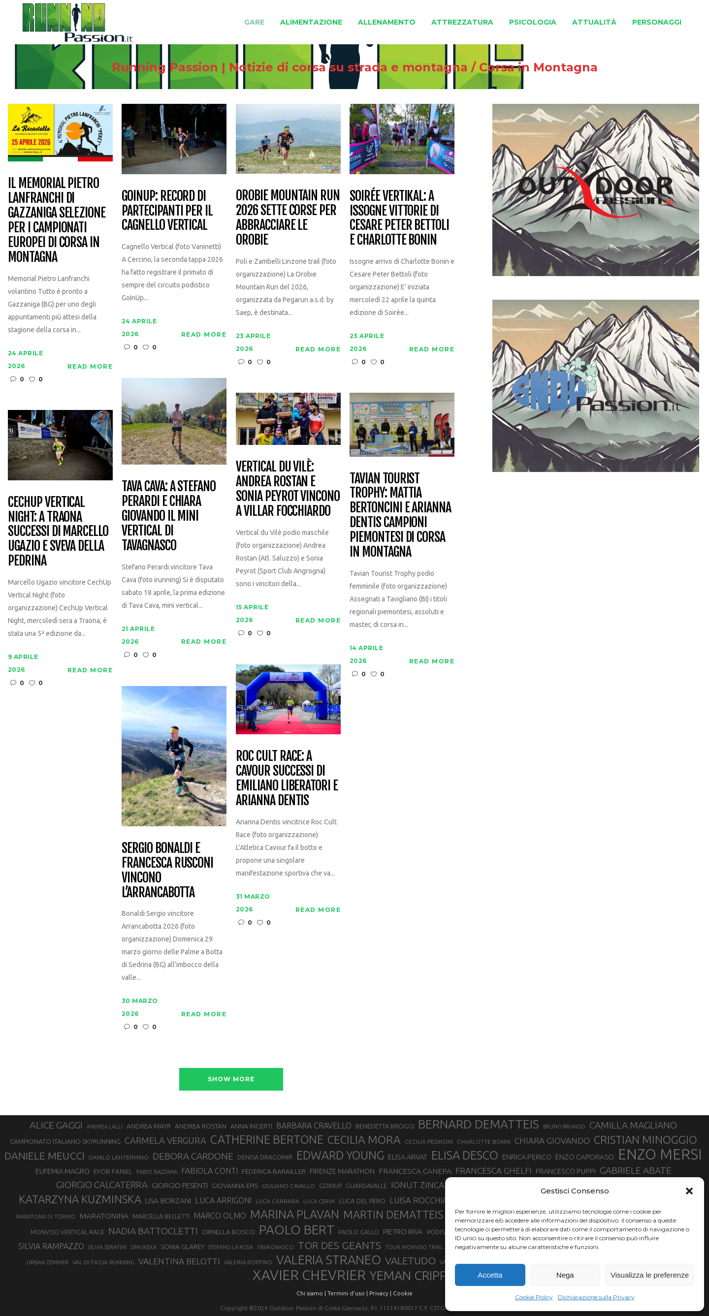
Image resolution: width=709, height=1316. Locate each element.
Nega (565, 1275)
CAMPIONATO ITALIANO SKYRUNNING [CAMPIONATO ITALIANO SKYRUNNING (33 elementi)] (65, 1141)
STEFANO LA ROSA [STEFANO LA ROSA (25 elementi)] (230, 1247)
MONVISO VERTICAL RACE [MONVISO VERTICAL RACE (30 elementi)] (67, 1231)
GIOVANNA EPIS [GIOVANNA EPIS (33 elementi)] (235, 1186)
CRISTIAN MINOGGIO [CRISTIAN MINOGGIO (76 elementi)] (645, 1139)
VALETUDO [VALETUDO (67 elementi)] (410, 1260)
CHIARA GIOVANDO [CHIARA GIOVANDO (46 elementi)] (552, 1140)
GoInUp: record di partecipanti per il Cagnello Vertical (167, 211)
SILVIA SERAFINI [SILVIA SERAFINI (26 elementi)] (107, 1247)
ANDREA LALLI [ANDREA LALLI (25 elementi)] (105, 1126)
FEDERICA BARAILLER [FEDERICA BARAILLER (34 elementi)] (274, 1171)
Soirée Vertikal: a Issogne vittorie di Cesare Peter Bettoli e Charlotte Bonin (399, 218)
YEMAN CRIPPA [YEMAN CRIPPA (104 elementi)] (412, 1275)
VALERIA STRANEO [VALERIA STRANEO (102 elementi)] (328, 1259)
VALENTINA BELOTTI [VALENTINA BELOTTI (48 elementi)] (179, 1261)
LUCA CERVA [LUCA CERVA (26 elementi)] (319, 1201)
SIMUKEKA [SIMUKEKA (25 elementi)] (143, 1247)
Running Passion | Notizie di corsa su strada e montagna (290, 67)
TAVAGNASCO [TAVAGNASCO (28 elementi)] (275, 1247)
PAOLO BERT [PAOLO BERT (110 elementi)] (296, 1229)
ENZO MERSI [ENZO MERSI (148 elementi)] (660, 1154)
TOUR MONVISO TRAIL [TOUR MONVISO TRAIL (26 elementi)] (414, 1247)
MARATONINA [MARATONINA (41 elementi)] (104, 1215)
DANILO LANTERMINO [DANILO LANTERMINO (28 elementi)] (119, 1157)
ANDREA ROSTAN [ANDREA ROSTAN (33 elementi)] (200, 1126)
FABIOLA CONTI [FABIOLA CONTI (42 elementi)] (209, 1170)
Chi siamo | (311, 1293)
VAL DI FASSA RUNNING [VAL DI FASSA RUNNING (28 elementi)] (103, 1262)
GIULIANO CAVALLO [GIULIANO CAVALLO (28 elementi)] (288, 1186)
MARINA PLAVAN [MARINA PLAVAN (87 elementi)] (294, 1214)
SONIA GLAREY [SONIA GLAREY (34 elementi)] (182, 1247)
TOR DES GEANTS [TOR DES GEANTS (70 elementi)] (339, 1245)
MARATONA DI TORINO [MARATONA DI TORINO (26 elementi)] (45, 1217)
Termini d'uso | (347, 1293)
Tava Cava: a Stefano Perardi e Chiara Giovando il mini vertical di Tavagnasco (169, 516)
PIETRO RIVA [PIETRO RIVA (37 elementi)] (403, 1231)
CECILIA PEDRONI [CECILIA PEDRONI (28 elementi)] (429, 1141)
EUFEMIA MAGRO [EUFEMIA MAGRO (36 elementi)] (62, 1171)
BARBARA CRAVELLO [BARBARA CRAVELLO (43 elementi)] (314, 1125)
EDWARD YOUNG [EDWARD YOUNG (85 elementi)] (340, 1155)
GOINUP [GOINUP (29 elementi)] (330, 1185)
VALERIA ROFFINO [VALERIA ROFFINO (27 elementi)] (248, 1262)
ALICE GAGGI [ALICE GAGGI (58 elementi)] (56, 1125)
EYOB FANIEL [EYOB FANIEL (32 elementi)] (113, 1171)
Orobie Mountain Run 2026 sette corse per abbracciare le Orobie (288, 218)
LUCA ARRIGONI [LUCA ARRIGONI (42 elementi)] (223, 1200)
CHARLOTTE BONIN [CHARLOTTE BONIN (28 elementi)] (484, 1141)
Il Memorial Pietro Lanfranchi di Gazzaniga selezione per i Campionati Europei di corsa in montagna (56, 220)
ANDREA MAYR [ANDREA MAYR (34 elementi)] (149, 1126)
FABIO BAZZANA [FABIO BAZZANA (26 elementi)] (156, 1172)
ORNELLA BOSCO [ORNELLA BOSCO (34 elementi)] (228, 1232)
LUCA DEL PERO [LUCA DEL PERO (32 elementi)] (362, 1201)
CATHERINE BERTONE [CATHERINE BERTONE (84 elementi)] (266, 1139)
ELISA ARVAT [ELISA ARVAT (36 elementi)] (407, 1157)
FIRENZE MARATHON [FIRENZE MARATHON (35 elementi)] (342, 1171)
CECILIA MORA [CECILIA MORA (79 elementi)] (364, 1139)
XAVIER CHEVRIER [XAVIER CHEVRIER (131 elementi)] (309, 1275)
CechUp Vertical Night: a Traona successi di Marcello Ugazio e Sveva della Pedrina (58, 531)
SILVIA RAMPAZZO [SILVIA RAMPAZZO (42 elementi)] (51, 1246)
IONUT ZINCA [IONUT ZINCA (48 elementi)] (417, 1185)
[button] (689, 1191)
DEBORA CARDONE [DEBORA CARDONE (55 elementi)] (193, 1156)
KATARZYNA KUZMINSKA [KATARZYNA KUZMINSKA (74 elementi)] (80, 1199)
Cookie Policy (534, 1297)
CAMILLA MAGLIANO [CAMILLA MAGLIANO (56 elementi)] (633, 1125)
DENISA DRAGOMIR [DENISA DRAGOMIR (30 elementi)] (264, 1157)
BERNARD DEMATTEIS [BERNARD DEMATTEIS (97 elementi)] (478, 1124)
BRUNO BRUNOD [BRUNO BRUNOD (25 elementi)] (564, 1126)
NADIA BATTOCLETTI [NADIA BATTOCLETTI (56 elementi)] (153, 1230)
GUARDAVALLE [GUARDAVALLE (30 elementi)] (366, 1185)
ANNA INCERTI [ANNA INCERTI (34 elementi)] (251, 1126)
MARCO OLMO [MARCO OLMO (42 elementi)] (219, 1215)
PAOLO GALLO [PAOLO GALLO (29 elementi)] (358, 1231)
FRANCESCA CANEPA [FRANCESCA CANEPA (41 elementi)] (415, 1170)
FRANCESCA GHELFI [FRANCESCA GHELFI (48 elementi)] (493, 1170)
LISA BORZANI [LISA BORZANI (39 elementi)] (168, 1200)
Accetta (490, 1275)
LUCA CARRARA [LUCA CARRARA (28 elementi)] (277, 1201)
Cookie (403, 1293)
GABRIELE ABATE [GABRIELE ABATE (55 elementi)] (636, 1170)
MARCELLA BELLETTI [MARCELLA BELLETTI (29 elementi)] (161, 1216)
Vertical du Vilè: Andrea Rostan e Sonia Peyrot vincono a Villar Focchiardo (288, 489)
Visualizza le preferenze (650, 1275)
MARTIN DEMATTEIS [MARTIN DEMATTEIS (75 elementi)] (393, 1214)
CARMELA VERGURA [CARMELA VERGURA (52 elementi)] (165, 1140)
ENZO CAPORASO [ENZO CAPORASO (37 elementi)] (584, 1157)
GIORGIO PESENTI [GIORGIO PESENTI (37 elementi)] (180, 1185)
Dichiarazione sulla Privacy (596, 1297)
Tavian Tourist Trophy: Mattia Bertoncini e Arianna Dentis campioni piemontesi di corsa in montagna (400, 515)
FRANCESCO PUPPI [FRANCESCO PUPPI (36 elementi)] (566, 1171)
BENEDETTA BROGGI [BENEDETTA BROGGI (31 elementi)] (384, 1126)
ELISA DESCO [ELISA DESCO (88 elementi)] (464, 1155)
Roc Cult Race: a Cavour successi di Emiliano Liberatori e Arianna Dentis (287, 778)
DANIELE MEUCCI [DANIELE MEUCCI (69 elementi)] (44, 1155)
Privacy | (380, 1293)
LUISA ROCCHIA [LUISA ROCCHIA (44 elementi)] (418, 1200)
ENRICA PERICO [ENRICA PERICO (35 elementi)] (526, 1157)
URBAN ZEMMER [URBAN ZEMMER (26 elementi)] (47, 1262)
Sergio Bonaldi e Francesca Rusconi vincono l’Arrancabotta (167, 870)
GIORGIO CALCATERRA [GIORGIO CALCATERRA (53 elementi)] (102, 1185)
